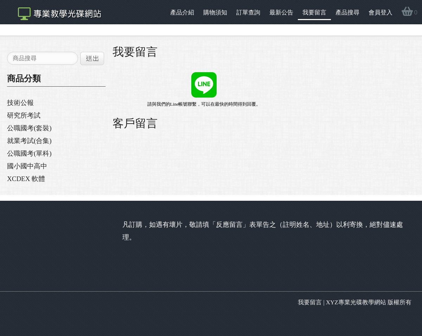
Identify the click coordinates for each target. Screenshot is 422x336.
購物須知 (215, 12)
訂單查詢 (248, 12)
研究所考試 (23, 115)
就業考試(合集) (29, 140)
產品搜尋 (347, 12)
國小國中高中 (27, 166)
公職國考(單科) (29, 153)
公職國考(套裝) (29, 128)
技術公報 (20, 102)
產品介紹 (182, 12)
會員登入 (380, 12)
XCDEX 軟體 (26, 178)
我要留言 (314, 12)
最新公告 (281, 12)
